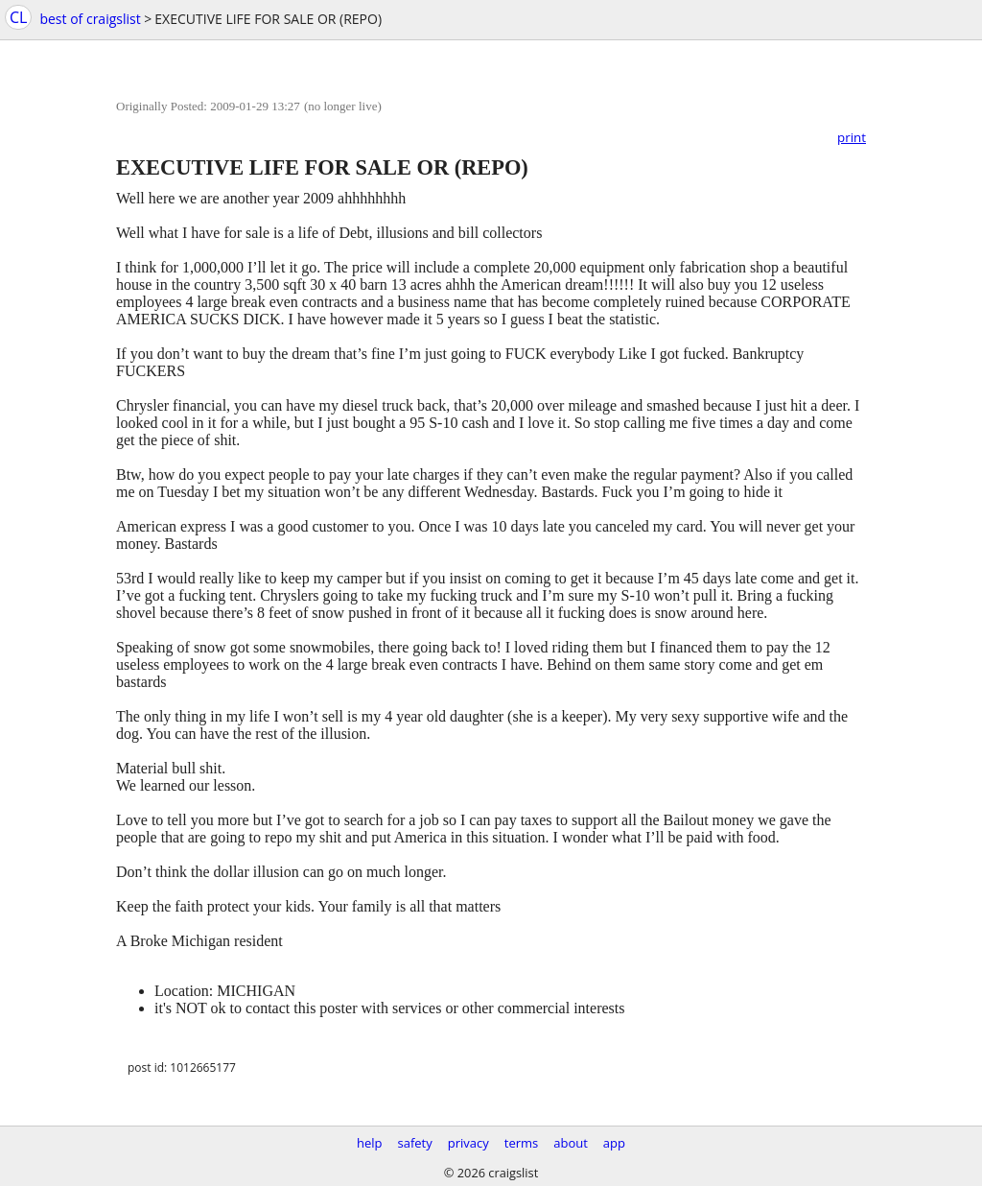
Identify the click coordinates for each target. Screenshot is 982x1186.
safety (415, 1142)
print (851, 137)
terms (521, 1142)
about (570, 1142)
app (614, 1142)
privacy (468, 1142)
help (370, 1142)
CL (18, 17)
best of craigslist (89, 19)
